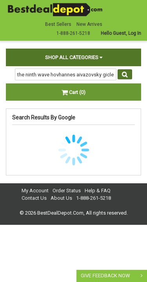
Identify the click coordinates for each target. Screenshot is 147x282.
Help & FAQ (98, 190)
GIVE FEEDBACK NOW (105, 275)
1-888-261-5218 (93, 198)
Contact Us (34, 198)
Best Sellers (58, 24)
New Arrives (89, 24)
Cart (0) (73, 92)
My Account (35, 190)
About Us (61, 198)
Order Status (67, 190)
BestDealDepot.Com (60, 213)
